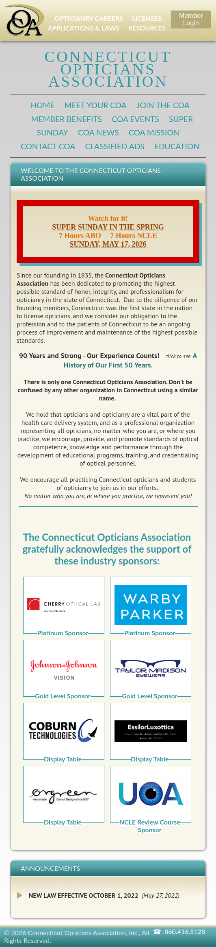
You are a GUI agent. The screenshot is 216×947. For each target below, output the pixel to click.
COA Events (135, 119)
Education (176, 146)
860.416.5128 (184, 931)
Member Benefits (66, 119)
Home (42, 105)
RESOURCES (147, 28)
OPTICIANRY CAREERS (88, 18)
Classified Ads (114, 146)
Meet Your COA (96, 105)
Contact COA (48, 146)
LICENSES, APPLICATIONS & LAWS (105, 23)
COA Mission (154, 132)
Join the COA (163, 105)
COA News (98, 132)
